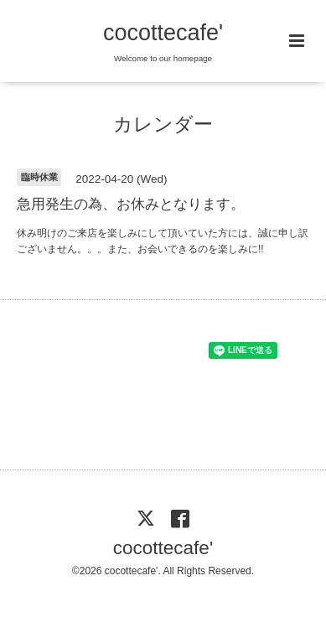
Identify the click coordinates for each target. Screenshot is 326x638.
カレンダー (163, 124)
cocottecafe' (163, 32)
